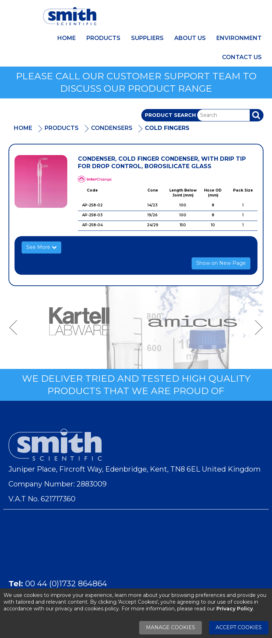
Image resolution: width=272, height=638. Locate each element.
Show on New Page (221, 263)
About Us (190, 38)
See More (41, 247)
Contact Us (242, 57)
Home (66, 38)
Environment (239, 38)
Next (256, 327)
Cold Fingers (167, 128)
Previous (15, 327)
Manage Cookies (170, 627)
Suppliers (147, 38)
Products (103, 38)
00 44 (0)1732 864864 (66, 583)
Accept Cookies (239, 627)
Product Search (170, 115)
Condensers (111, 128)
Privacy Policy (234, 608)
